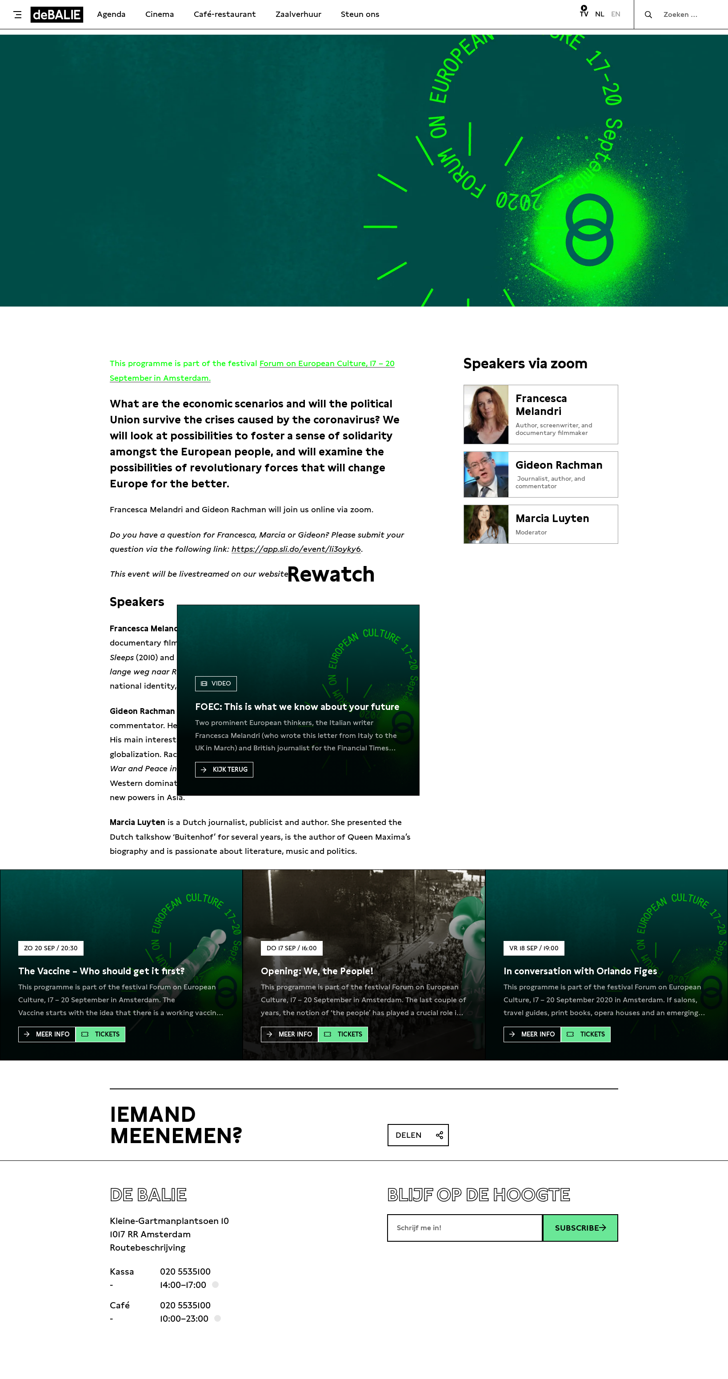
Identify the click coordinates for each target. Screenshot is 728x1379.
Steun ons (360, 14)
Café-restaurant (225, 14)
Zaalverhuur (298, 14)
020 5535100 (185, 1271)
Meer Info (47, 1034)
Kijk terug (224, 769)
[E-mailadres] (465, 1228)
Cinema (159, 14)
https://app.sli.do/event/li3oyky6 (296, 549)
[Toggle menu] (17, 14)
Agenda (111, 14)
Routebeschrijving (147, 1247)
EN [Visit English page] (615, 14)
